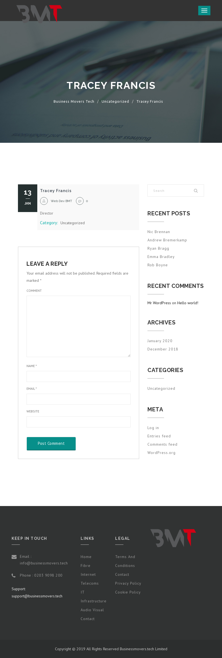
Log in (153, 427)
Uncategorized (72, 222)
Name (32, 366)
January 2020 (160, 340)
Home (86, 556)
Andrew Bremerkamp (167, 240)
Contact (88, 618)
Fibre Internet (88, 570)
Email (32, 388)
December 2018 (162, 349)
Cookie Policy (128, 592)
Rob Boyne (157, 264)
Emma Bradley (161, 256)
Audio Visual (92, 609)
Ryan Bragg (158, 248)
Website (33, 411)
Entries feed (159, 435)
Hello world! (187, 302)
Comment (34, 290)
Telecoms (90, 583)
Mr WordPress (159, 302)
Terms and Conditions (125, 561)
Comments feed (162, 444)
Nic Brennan (158, 231)
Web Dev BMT (61, 201)
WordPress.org (161, 452)
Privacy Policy (128, 583)
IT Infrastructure (94, 596)
